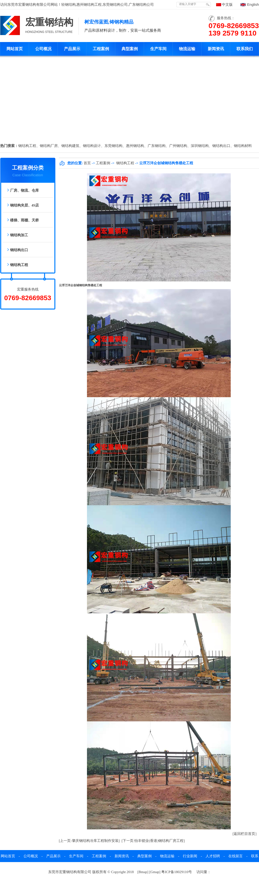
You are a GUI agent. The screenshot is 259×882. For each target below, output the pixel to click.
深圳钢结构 (200, 146)
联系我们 (244, 49)
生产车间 (158, 49)
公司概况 (43, 49)
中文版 (227, 4)
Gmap (154, 872)
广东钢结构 (157, 146)
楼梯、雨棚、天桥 (24, 220)
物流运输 (187, 49)
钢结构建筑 (70, 146)
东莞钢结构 (113, 146)
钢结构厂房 (49, 146)
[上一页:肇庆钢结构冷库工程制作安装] (89, 841)
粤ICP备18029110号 (176, 872)
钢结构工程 (27, 146)
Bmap (142, 872)
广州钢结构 (178, 146)
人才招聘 (213, 856)
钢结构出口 (221, 146)
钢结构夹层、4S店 (24, 205)
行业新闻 (190, 856)
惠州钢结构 (135, 146)
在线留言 (235, 856)
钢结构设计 (92, 146)
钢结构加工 (19, 235)
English (253, 4)
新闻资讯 (216, 49)
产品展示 (72, 49)
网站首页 (14, 49)
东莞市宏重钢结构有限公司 (29, 4)
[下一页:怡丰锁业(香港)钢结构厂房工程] (153, 841)
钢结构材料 (243, 146)
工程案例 (101, 49)
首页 (87, 163)
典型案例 (129, 49)
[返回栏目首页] (245, 834)
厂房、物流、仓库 (24, 190)
